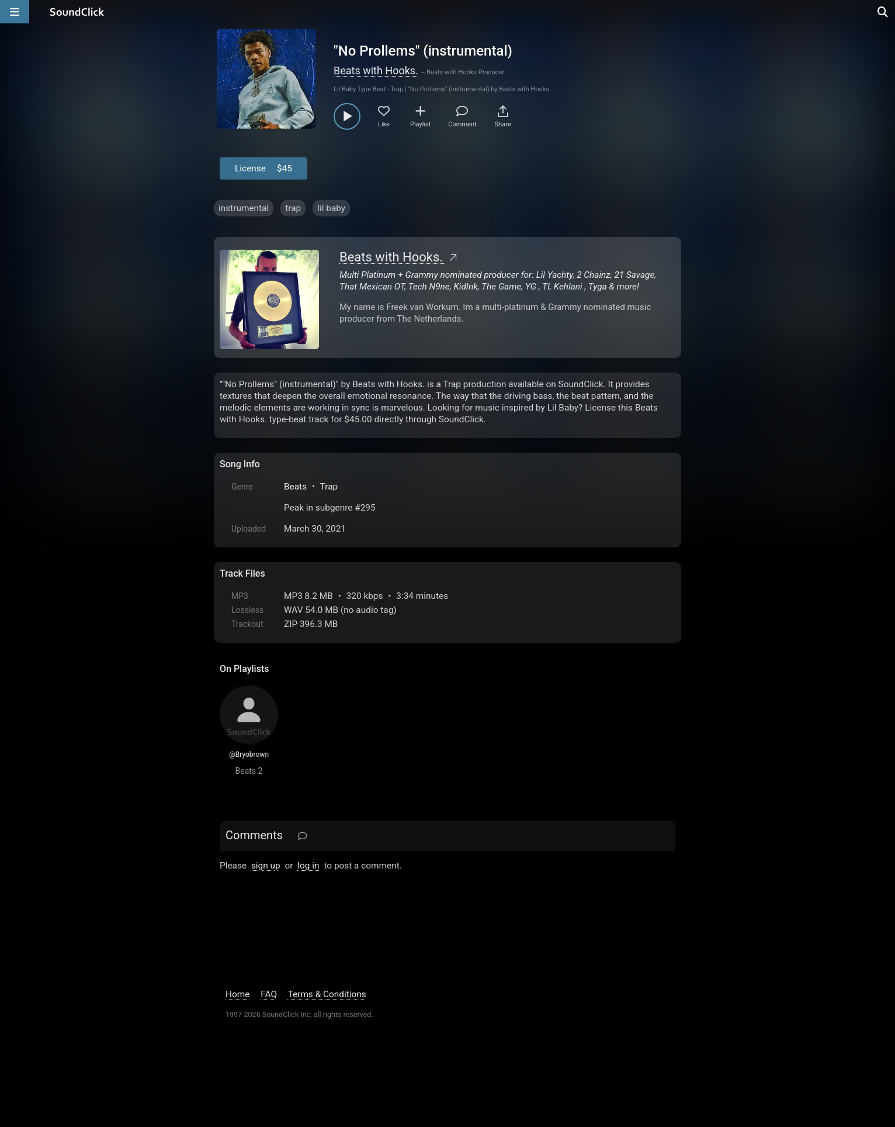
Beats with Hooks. (376, 70)
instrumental (243, 208)
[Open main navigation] (14, 11)
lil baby (331, 208)
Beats (295, 486)
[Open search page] (883, 11)
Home (237, 994)
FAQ (269, 994)
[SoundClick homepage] (77, 12)
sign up (265, 865)
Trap (329, 486)
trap (293, 208)
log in (308, 865)
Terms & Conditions (327, 994)
